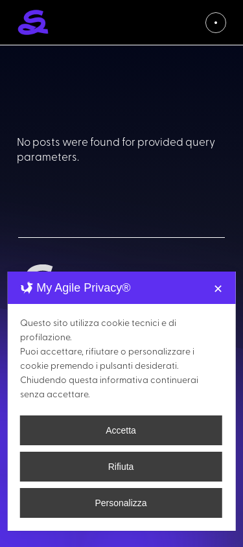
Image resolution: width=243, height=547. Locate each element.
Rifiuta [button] (121, 466)
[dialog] (121, 401)
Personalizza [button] (120, 503)
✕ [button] (218, 289)
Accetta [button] (121, 430)
